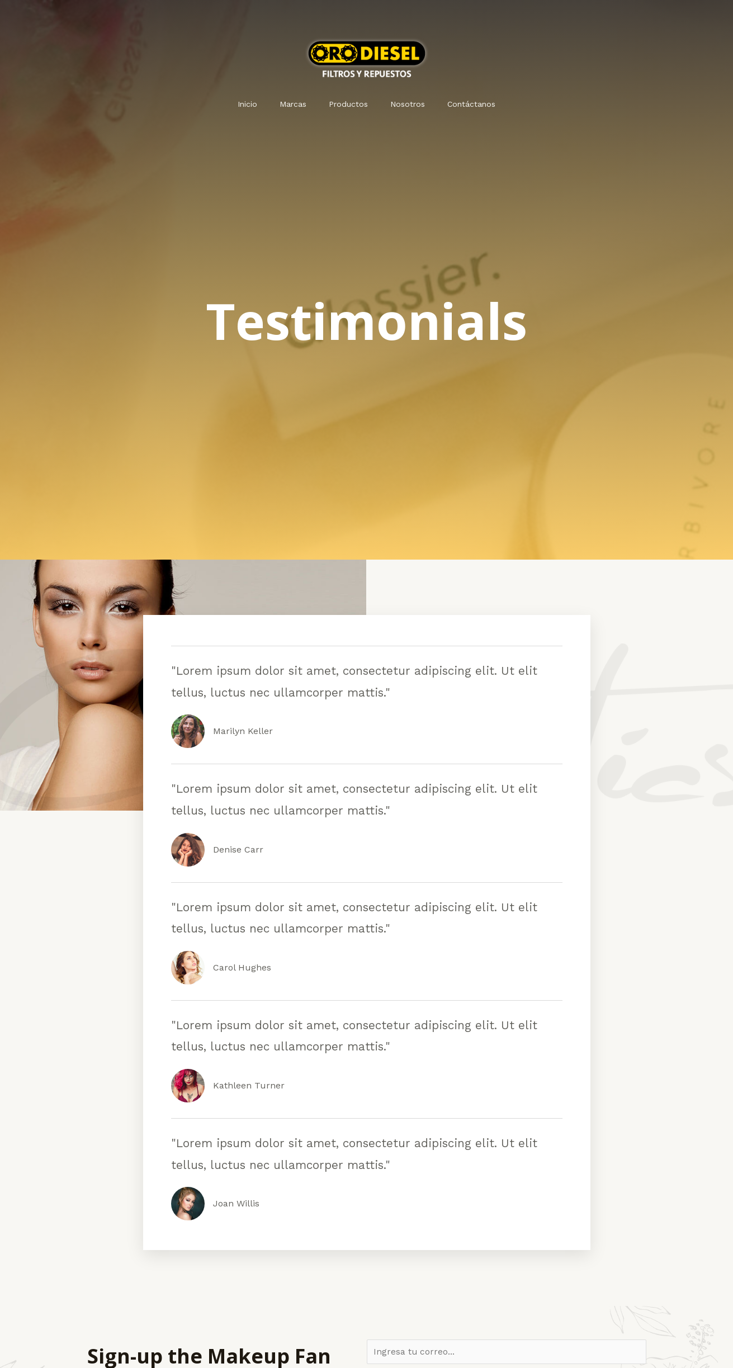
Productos (348, 104)
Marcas (299, 104)
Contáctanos (458, 104)
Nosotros (401, 104)
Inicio (261, 104)
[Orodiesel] (366, 56)
